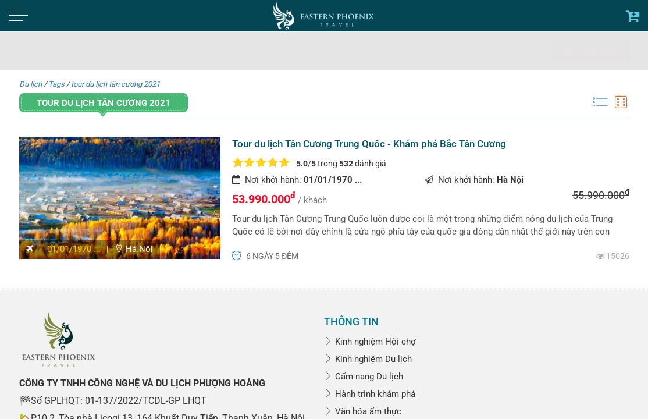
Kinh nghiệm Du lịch (368, 359)
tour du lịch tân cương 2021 (115, 84)
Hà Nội (134, 249)
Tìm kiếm (589, 51)
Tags (56, 84)
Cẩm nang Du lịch (363, 376)
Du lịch (30, 84)
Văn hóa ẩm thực (362, 411)
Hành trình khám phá (369, 394)
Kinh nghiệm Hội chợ (370, 341)
